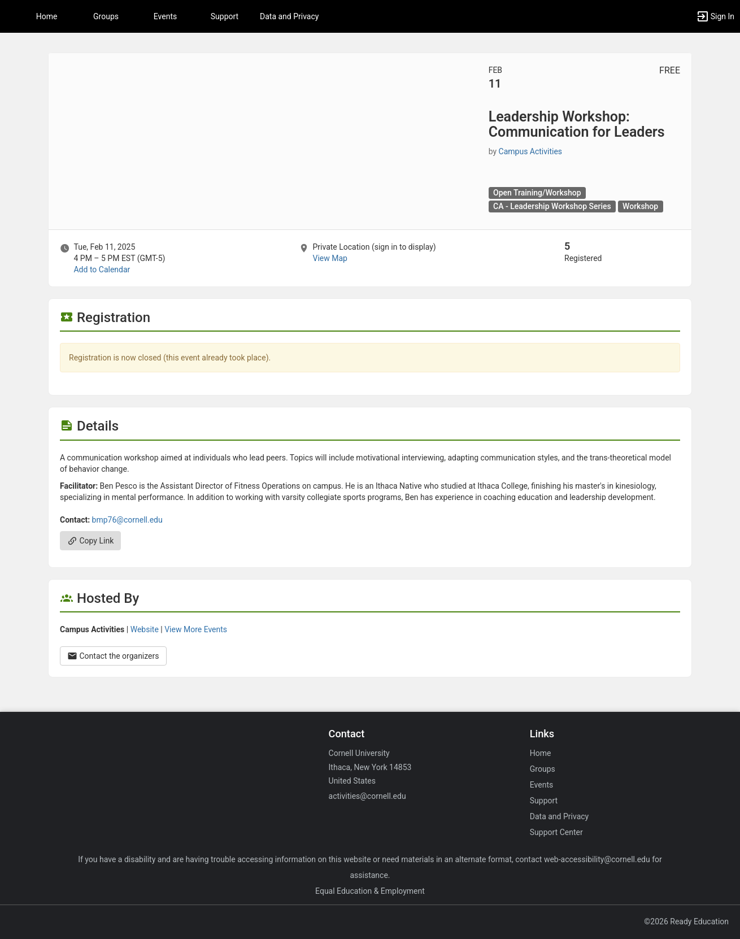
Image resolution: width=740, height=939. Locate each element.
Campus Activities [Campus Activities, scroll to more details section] (531, 151)
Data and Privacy (289, 16)
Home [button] (47, 16)
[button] (715, 16)
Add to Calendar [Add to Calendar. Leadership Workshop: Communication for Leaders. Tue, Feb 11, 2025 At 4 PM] (101, 269)
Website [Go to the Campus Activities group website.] (144, 629)
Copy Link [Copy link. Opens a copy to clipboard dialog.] (90, 540)
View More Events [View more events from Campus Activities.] (195, 629)
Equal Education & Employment (370, 890)
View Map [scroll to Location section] (329, 258)
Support (224, 16)
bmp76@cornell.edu (127, 519)
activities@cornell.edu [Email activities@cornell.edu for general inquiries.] (367, 796)
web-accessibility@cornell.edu (597, 859)
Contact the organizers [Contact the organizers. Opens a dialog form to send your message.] (113, 655)
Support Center (556, 832)
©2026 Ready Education (686, 921)
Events (165, 16)
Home (540, 753)
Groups (106, 16)
